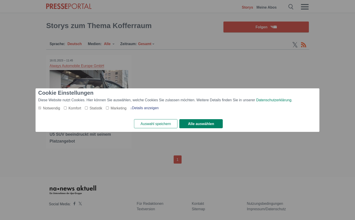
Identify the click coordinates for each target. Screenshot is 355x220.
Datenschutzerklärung (273, 100)
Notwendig (51, 108)
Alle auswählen (201, 124)
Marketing (118, 108)
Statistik (95, 108)
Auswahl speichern (156, 124)
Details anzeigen (145, 108)
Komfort (74, 108)
